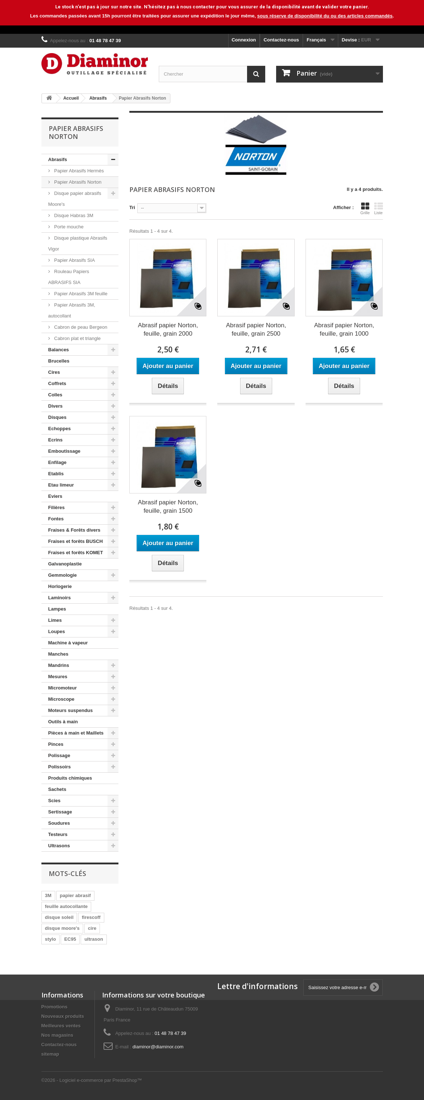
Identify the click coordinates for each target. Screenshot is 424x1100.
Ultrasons (59, 845)
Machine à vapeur (68, 642)
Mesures (58, 676)
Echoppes (59, 428)
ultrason (93, 939)
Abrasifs (57, 159)
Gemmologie (62, 575)
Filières (56, 507)
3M (48, 895)
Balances (58, 349)
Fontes (56, 518)
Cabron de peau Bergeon (80, 327)
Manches (58, 654)
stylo (50, 939)
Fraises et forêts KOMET (75, 552)
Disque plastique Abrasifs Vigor (78, 243)
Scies (54, 800)
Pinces (56, 744)
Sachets (57, 789)
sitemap (50, 1054)
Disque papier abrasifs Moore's (74, 199)
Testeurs (58, 834)
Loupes (56, 631)
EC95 (70, 939)
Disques (57, 417)
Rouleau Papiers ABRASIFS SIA (68, 277)
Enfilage (57, 462)
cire (92, 928)
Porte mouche (68, 226)
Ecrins (55, 440)
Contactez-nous (281, 40)
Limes (55, 620)
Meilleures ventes (61, 1025)
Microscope (61, 699)
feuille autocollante (66, 906)
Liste (378, 208)
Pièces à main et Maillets (76, 733)
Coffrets (57, 383)
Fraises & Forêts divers (74, 530)
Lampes (57, 609)
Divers (55, 406)
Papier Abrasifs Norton (77, 182)
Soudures (59, 823)
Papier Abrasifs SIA (74, 260)
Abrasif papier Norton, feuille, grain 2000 (168, 329)
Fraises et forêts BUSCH (75, 541)
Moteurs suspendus (70, 710)
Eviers (55, 496)
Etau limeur (61, 485)
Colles (55, 394)
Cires (54, 372)
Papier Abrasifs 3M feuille (80, 293)
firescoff (91, 917)
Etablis (56, 473)
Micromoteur (62, 688)
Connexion (243, 40)
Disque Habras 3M (73, 215)
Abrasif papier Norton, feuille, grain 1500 (168, 506)
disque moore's (62, 928)
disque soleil (59, 917)
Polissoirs (59, 766)
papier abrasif (75, 895)
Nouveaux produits (62, 1016)
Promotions (54, 1006)
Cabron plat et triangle (77, 338)
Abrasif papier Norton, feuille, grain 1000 (344, 329)
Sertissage (60, 812)
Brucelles (59, 361)
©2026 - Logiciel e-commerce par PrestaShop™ (91, 1080)
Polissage (59, 755)
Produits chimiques (70, 778)
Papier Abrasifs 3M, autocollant (71, 310)
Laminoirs (59, 597)
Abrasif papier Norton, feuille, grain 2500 (256, 329)
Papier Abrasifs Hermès (78, 170)
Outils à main (63, 721)
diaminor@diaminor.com (158, 1046)
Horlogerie (60, 586)
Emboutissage (64, 451)
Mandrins (58, 665)
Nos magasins (57, 1035)
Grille (365, 208)
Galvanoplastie (65, 564)
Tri (132, 207)
